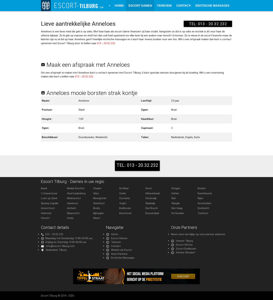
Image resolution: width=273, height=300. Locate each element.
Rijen (200, 198)
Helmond (46, 213)
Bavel (44, 188)
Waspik (175, 203)
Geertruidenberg (76, 193)
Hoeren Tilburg (184, 240)
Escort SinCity (184, 244)
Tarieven (164, 5)
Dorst (148, 188)
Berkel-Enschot (76, 188)
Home (119, 5)
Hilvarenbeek (152, 193)
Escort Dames (140, 5)
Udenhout (72, 203)
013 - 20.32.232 (106, 43)
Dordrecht (203, 208)
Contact (183, 5)
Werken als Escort (121, 249)
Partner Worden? (186, 252)
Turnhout (203, 213)
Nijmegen (98, 213)
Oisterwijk (151, 198)
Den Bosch (151, 208)
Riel (173, 198)
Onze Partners (119, 253)
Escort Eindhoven (186, 248)
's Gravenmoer (49, 193)
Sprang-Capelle (49, 203)
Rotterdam (177, 213)
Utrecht (45, 218)
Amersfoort (48, 208)
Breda (96, 208)
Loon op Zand (49, 198)
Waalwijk (150, 203)
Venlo (70, 218)
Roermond (125, 213)
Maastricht (73, 213)
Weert (96, 218)
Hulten (175, 193)
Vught (122, 203)
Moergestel (99, 198)
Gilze (96, 193)
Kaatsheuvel (205, 193)
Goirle (122, 193)
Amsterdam (204, 203)
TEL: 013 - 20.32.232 (208, 23)
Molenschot (74, 198)
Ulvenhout (99, 203)
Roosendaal (152, 213)
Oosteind (124, 198)
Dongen (175, 188)
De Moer (124, 188)
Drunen (202, 188)
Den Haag (176, 208)
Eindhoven (125, 208)
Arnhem (71, 208)
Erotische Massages (212, 5)
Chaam (97, 188)
